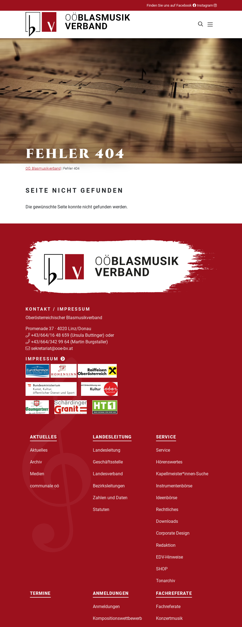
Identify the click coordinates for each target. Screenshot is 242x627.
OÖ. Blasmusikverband (43, 168)
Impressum (46, 358)
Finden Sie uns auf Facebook (171, 5)
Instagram (206, 5)
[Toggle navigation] (210, 24)
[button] (201, 24)
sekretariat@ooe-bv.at (52, 348)
